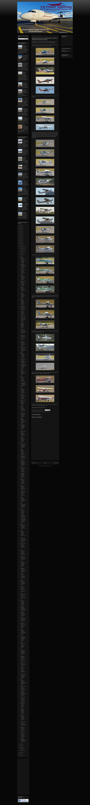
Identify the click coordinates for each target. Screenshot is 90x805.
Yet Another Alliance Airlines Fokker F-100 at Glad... (22, 326)
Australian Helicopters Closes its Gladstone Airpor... (22, 343)
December (22, 246)
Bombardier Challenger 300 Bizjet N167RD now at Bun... (22, 427)
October (21, 250)
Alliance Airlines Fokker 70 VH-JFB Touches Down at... (22, 355)
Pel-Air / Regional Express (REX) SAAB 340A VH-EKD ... (23, 632)
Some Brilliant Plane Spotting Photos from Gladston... (22, 688)
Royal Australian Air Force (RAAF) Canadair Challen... (22, 511)
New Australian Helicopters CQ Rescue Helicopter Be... (22, 384)
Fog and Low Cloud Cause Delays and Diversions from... (23, 540)
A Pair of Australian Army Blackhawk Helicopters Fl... (22, 576)
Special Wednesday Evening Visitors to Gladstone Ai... (22, 527)
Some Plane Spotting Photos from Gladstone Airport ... (22, 570)
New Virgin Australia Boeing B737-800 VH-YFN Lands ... (22, 711)
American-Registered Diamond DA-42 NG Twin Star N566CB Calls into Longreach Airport (23, 85)
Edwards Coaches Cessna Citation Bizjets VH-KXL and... (22, 302)
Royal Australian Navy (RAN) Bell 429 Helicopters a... (22, 652)
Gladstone (39, 411)
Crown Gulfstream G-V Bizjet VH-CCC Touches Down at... (22, 481)
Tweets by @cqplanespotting (65, 51)
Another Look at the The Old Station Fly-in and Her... (22, 558)
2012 (20, 752)
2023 (20, 229)
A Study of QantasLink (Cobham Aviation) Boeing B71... (22, 564)
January (21, 750)
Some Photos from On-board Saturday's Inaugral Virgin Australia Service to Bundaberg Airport (23, 58)
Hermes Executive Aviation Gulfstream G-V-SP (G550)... (22, 277)
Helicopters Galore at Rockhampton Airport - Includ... (23, 266)
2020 (20, 234)
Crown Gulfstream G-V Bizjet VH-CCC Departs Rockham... (22, 469)
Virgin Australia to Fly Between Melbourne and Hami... (22, 433)
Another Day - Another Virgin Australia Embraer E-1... (22, 670)
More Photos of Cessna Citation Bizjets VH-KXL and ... (23, 271)
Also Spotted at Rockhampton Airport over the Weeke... (23, 366)
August (21, 253)
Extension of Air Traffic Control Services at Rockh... (22, 729)
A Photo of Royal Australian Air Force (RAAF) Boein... (22, 296)
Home (45, 462)
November (22, 248)
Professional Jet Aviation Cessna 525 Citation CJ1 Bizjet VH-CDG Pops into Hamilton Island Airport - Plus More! (23, 176)
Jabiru (42, 411)
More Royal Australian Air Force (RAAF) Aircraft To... (22, 475)
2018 (20, 237)
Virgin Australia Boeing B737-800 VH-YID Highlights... (22, 283)
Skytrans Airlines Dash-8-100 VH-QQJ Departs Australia (22, 260)
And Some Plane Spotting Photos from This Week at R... (22, 409)
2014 (20, 243)
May (21, 744)
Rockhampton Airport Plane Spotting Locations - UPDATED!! (25, 199)
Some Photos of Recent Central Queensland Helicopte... (22, 361)
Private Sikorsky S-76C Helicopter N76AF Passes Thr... (22, 645)
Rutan (48, 411)
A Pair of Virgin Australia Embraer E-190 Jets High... (22, 676)
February (22, 748)
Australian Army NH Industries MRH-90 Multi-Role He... (22, 718)
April (21, 745)
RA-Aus (45, 411)
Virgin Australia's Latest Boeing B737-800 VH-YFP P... (22, 379)
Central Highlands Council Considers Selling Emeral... (22, 603)
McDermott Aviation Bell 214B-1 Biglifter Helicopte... (22, 396)
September (22, 251)
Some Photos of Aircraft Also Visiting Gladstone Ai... (22, 331)
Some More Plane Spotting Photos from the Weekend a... (22, 589)
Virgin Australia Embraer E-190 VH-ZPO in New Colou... (23, 320)
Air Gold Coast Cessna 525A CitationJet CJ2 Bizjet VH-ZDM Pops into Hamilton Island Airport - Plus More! (23, 168)
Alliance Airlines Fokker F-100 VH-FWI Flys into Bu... (22, 289)
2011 (20, 753)
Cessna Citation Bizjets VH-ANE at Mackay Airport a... (22, 439)
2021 (20, 232)
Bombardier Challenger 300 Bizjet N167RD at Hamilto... (22, 463)
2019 (20, 236)
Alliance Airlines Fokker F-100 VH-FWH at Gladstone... (22, 452)
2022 (20, 231)
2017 (20, 239)
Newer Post (34, 462)
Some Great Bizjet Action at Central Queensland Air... (22, 619)
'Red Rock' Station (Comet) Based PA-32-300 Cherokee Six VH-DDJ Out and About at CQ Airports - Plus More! (23, 160)
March (21, 747)
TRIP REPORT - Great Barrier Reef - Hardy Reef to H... (23, 723)
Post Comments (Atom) (47, 465)
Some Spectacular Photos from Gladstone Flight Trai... (22, 505)
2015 (20, 242)
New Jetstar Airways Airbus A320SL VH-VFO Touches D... (22, 314)
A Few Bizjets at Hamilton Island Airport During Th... (22, 493)
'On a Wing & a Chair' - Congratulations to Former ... (23, 664)
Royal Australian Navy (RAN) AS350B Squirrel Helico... (22, 638)
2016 (20, 240)
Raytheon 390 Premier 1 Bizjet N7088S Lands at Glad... (22, 705)
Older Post (56, 462)
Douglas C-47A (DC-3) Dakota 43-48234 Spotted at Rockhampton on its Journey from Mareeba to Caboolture (23, 93)
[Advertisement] (45, 452)
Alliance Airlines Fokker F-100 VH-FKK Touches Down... (23, 421)
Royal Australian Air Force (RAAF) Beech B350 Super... (22, 487)
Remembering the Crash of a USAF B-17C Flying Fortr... (22, 520)
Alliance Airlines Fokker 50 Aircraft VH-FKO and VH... (22, 582)
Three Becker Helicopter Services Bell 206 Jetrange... (23, 458)
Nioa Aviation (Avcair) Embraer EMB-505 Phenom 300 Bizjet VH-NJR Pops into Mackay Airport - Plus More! (23, 152)
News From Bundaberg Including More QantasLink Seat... (22, 658)
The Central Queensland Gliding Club (22, 516)
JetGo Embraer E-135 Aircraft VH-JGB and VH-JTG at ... (23, 546)
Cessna (36, 411)
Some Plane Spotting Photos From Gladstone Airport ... (23, 693)
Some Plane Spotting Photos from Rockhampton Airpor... (23, 608)
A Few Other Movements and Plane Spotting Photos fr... (22, 414)
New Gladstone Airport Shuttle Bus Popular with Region (23, 349)
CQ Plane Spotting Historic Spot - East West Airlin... (23, 740)
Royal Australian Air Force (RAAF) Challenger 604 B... (22, 391)
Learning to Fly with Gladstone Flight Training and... (22, 402)
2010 (20, 755)
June (21, 256)
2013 (20, 245)
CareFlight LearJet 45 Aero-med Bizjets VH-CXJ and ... (22, 308)
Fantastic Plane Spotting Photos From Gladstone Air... (23, 499)
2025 (20, 226)
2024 (20, 228)
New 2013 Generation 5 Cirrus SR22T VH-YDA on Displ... (23, 625)
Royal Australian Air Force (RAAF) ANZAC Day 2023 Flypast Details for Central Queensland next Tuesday (23, 120)
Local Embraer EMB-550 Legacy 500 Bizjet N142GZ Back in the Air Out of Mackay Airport (23, 183)
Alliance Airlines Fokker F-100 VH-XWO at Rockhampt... (23, 533)
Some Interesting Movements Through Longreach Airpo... (22, 445)
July (21, 254)
